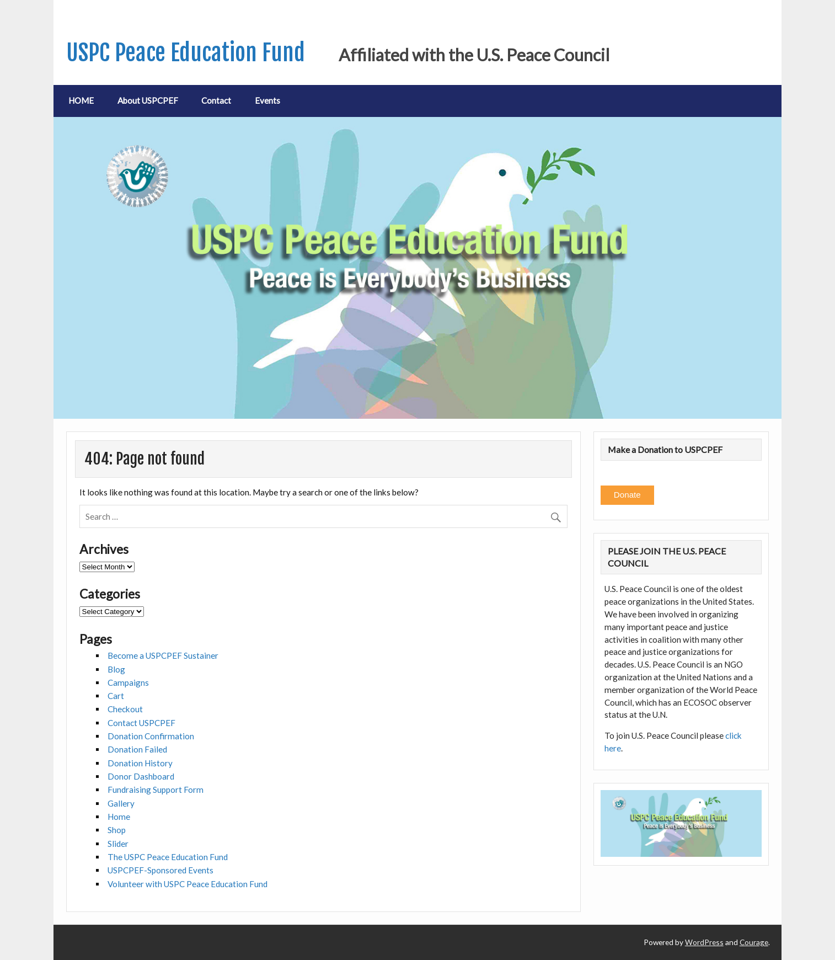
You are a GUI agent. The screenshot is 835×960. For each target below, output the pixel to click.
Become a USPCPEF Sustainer (163, 655)
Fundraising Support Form (156, 789)
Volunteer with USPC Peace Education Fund (187, 884)
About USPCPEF (147, 100)
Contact (216, 100)
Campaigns (128, 682)
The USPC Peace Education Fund (168, 857)
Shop (117, 830)
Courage (754, 942)
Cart (116, 696)
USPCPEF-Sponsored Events (160, 870)
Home (119, 817)
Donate (627, 494)
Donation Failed (137, 749)
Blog (116, 669)
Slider (118, 844)
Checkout (125, 709)
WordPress (704, 942)
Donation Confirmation (151, 736)
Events (267, 100)
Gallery (121, 803)
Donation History (140, 763)
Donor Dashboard (141, 776)
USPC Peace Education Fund (185, 53)
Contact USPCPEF (141, 723)
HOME (81, 100)
